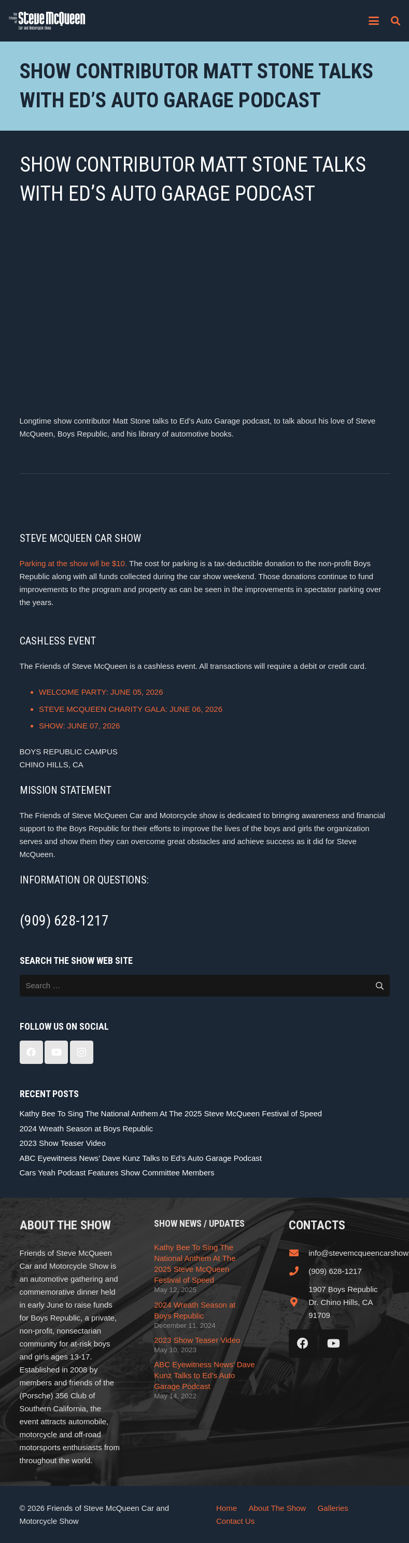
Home (226, 1508)
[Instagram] (81, 1052)
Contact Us (235, 1521)
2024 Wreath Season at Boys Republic (86, 1128)
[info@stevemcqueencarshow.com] (298, 1252)
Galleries (333, 1508)
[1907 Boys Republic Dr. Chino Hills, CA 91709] (298, 1302)
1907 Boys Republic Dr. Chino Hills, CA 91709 (342, 1302)
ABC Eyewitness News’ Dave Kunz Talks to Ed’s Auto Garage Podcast (141, 1158)
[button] (373, 21)
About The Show (277, 1508)
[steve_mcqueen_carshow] (47, 20)
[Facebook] (31, 1052)
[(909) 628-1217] (298, 1270)
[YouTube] (56, 1052)
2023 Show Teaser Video (63, 1143)
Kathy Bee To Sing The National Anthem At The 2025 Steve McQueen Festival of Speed (171, 1113)
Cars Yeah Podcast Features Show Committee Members (117, 1172)
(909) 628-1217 (335, 1271)
